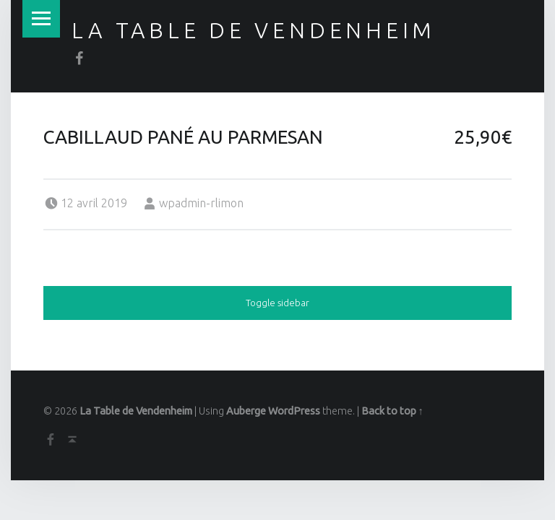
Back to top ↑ (392, 411)
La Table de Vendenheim (254, 30)
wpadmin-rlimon (201, 202)
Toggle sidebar (277, 303)
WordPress (294, 411)
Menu (41, 19)
